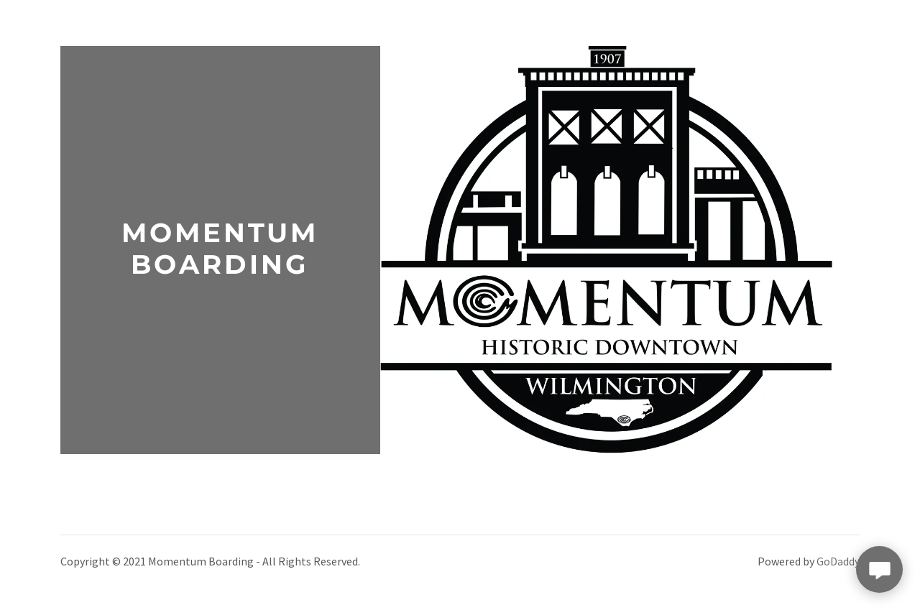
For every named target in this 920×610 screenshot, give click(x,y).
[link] (220, 269)
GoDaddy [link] (838, 561)
